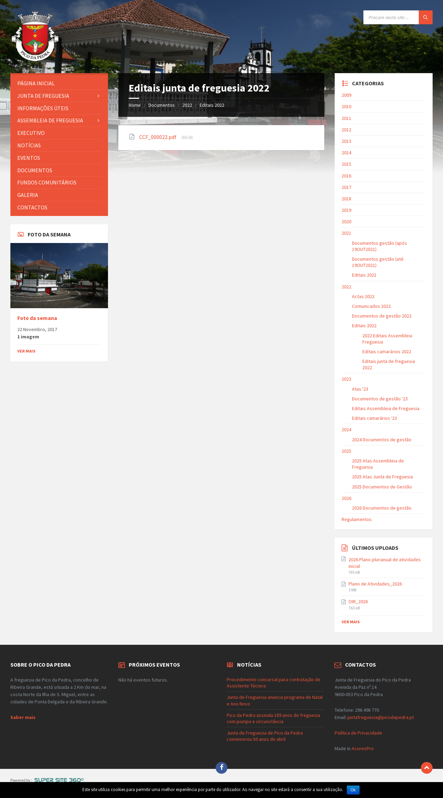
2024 (346, 429)
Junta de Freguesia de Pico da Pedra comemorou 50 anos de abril (265, 736)
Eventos (28, 157)
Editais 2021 (364, 275)
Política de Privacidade (358, 733)
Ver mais (26, 351)
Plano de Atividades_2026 (375, 584)
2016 (346, 176)
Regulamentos (357, 519)
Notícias (29, 145)
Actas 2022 (363, 296)
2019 (346, 210)
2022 (187, 105)
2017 (346, 187)
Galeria (27, 194)
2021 (346, 233)
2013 (346, 141)
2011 (346, 118)
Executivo (31, 132)
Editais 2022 (212, 105)
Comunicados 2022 (371, 306)
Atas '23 (360, 389)
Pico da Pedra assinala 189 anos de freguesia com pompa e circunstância (273, 718)
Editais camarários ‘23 (374, 418)
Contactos (32, 207)
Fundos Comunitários (46, 182)
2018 (346, 199)
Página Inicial (36, 83)
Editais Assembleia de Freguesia (385, 408)
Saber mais (23, 717)
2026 (346, 498)
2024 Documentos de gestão (382, 439)
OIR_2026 (358, 601)
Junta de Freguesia (43, 95)
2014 (346, 152)
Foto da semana (37, 318)
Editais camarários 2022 (386, 351)
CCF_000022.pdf (158, 136)
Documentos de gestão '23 (380, 399)
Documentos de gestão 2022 (382, 316)
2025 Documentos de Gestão (382, 487)
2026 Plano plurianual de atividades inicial (385, 562)
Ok (353, 790)
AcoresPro (362, 748)
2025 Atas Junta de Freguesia (382, 477)
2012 (346, 130)
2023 (346, 379)
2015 (346, 164)
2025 (346, 451)
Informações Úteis (43, 108)
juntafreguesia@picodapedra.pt (380, 717)
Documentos (161, 105)
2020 (346, 221)
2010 (346, 106)
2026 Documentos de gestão (382, 508)
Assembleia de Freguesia (50, 120)
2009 (346, 95)
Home (135, 105)
